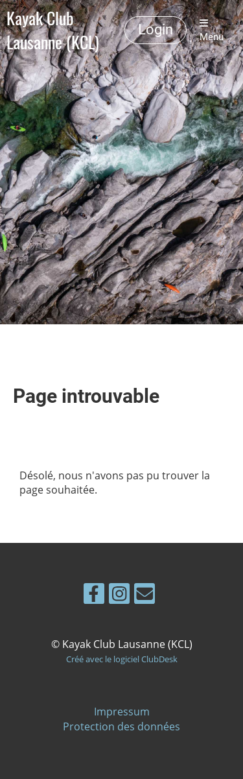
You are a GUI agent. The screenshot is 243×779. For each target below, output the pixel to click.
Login (155, 29)
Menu (212, 30)
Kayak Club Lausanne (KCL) (52, 30)
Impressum (122, 711)
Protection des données (121, 726)
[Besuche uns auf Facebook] (94, 596)
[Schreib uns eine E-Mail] (144, 596)
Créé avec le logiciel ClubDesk (122, 659)
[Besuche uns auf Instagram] (119, 596)
